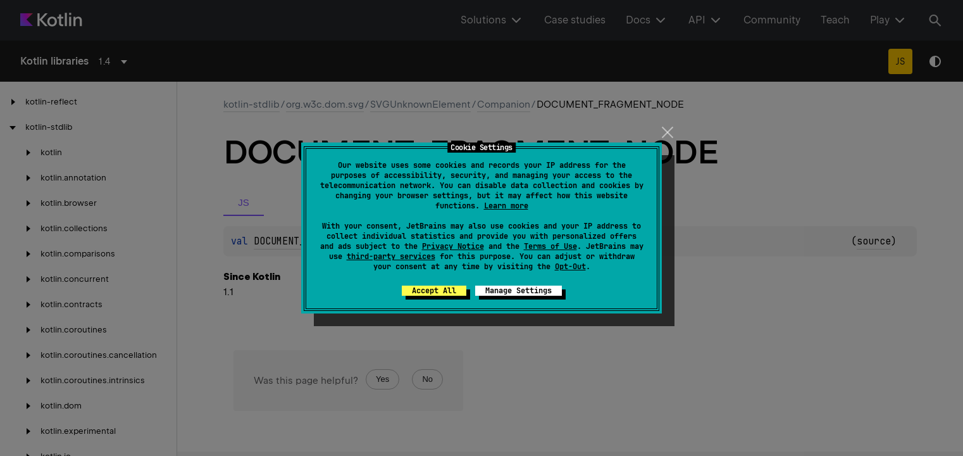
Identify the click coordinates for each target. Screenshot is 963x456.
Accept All (434, 291)
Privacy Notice (453, 246)
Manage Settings (518, 291)
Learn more (506, 206)
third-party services (391, 256)
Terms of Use (550, 246)
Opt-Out (570, 267)
